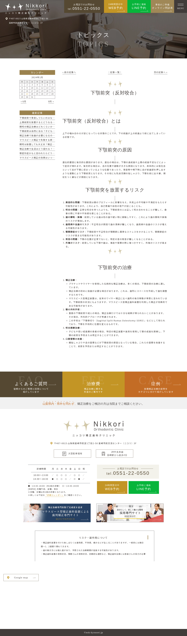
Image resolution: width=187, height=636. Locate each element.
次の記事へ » (160, 72)
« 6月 (23, 101)
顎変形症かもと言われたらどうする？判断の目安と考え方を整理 (54, 153)
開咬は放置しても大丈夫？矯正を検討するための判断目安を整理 (54, 144)
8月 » (51, 101)
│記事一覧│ (115, 72)
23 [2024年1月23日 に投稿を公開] (27, 94)
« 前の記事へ (69, 72)
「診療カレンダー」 (54, 495)
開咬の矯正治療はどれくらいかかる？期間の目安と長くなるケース (55, 126)
